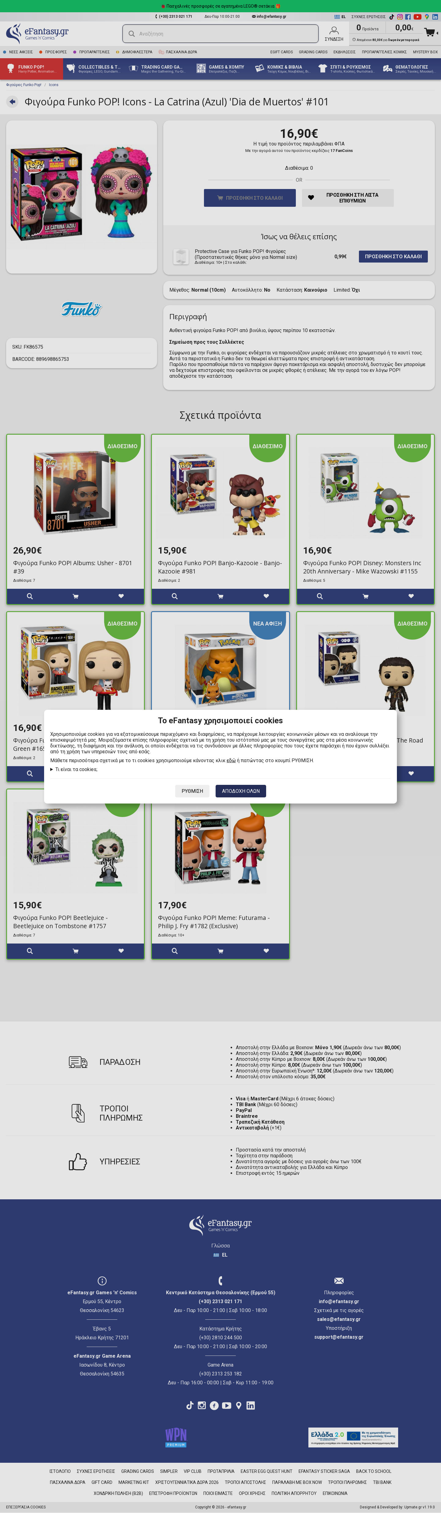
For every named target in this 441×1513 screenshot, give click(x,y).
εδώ (231, 760)
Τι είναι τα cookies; (76, 769)
